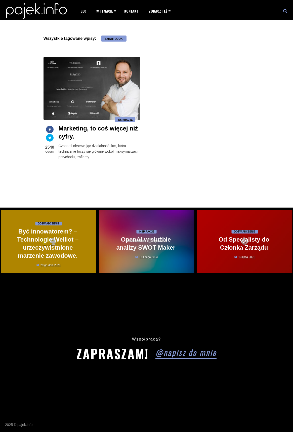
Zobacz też (158, 11)
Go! (83, 11)
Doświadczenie (48, 223)
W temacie (104, 11)
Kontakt (131, 11)
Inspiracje (125, 119)
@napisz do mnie (186, 352)
